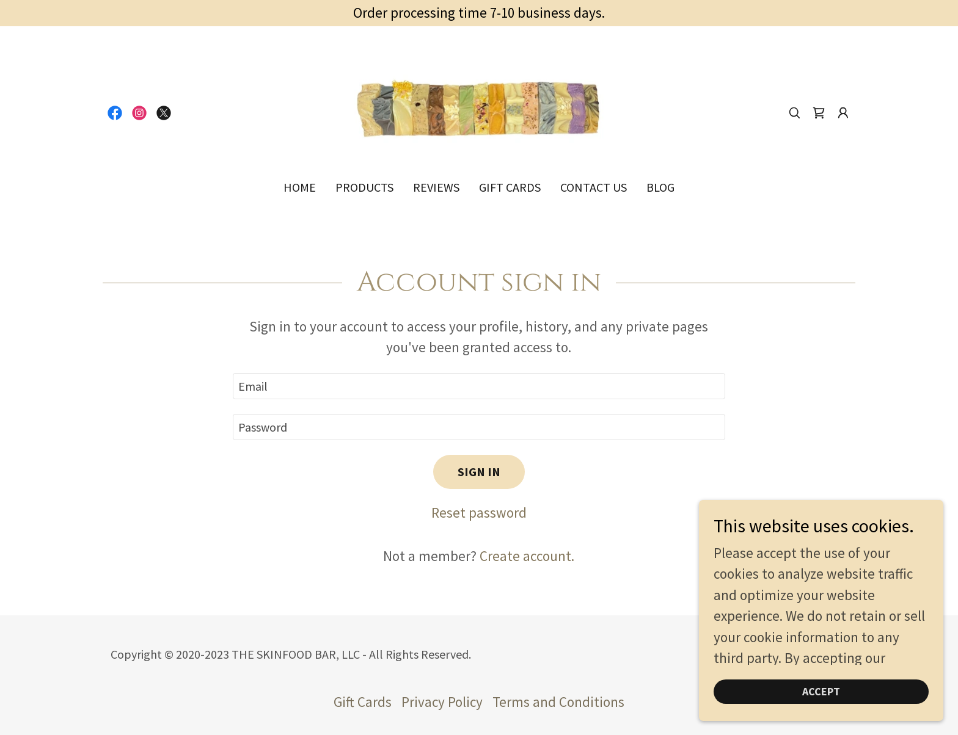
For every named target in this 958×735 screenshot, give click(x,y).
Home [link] (299, 187)
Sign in (479, 471)
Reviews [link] (436, 187)
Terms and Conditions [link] (558, 702)
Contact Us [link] (593, 187)
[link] (115, 113)
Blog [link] (660, 187)
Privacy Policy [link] (442, 702)
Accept (821, 691)
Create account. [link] (527, 556)
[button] (843, 113)
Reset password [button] (479, 512)
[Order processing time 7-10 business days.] (479, 13)
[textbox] (479, 386)
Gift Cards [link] (510, 187)
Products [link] (364, 187)
